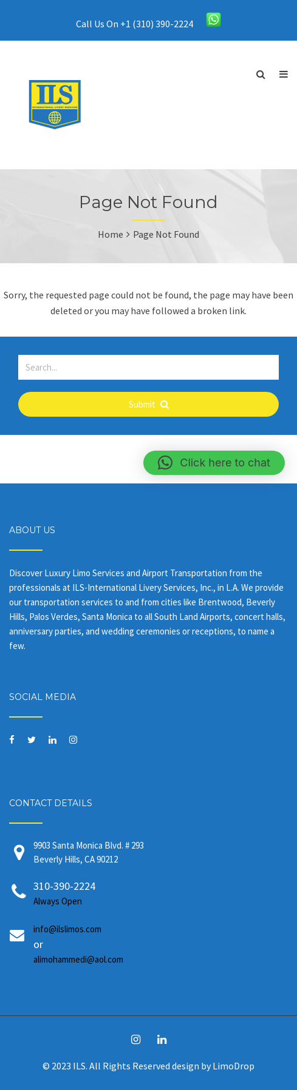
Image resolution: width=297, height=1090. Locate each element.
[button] (214, 463)
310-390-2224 (160, 894)
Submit (149, 404)
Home (110, 234)
